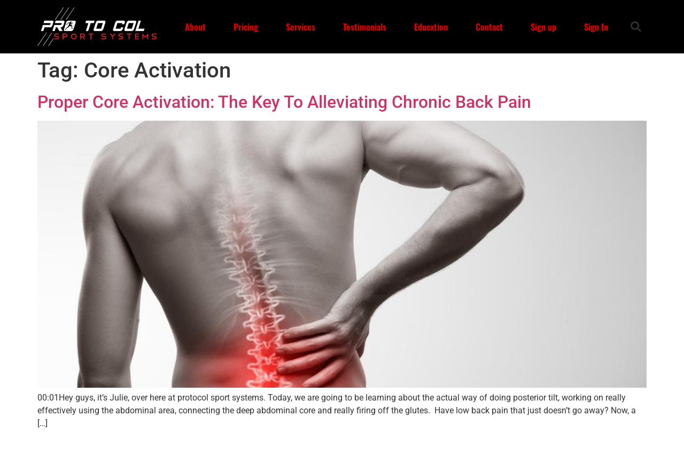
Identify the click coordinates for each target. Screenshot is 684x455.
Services (300, 26)
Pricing (246, 26)
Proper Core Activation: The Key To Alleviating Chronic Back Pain (284, 102)
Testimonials (364, 26)
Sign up (543, 26)
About (195, 26)
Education (431, 26)
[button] (636, 26)
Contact (489, 26)
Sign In (596, 26)
